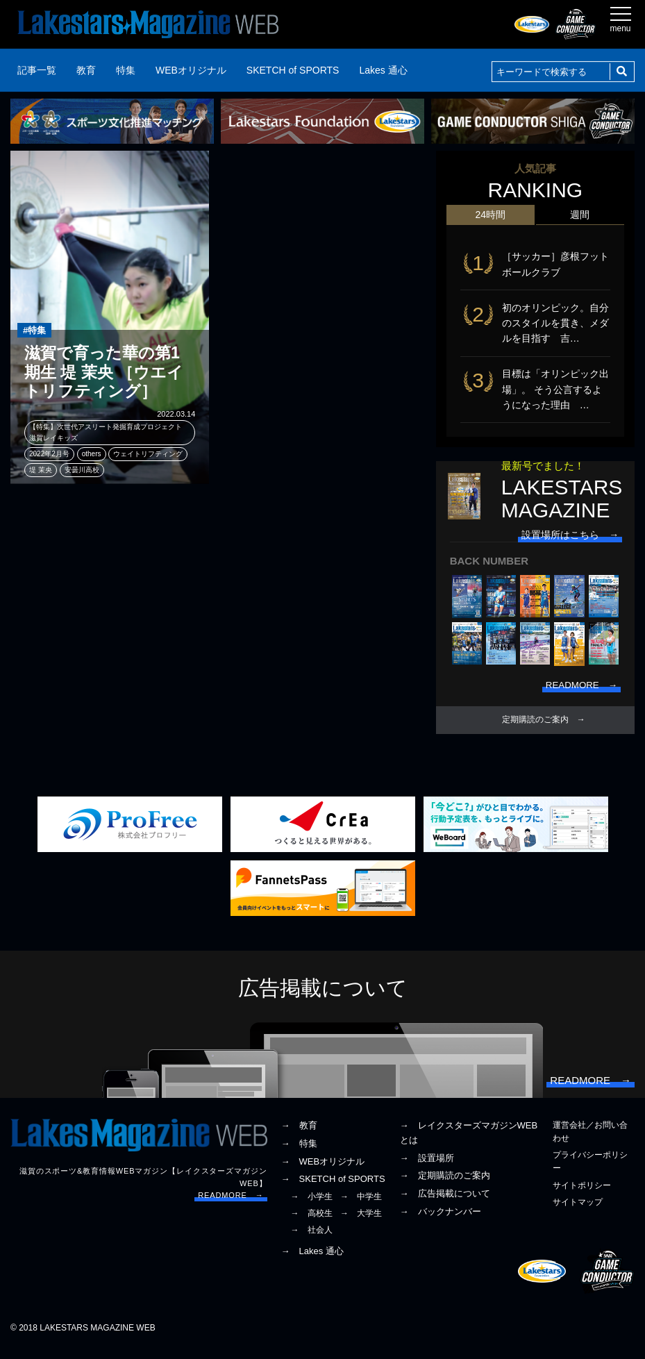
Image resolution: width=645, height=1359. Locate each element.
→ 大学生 (361, 1223)
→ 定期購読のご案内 (445, 1186)
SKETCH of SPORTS (293, 70)
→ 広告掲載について (445, 1203)
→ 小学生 (312, 1206)
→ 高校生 (312, 1223)
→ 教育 (299, 1135)
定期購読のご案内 (535, 726)
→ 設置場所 (427, 1167)
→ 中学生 (361, 1206)
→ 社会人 (312, 1240)
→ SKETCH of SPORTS (333, 1189)
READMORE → (230, 1205)
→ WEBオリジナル (323, 1171)
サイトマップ (578, 1212)
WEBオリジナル (191, 70)
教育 (86, 70)
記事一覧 (36, 70)
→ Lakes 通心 (312, 1261)
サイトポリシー (582, 1195)
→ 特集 (299, 1153)
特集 (125, 70)
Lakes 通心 (383, 70)
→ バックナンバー (440, 1221)
